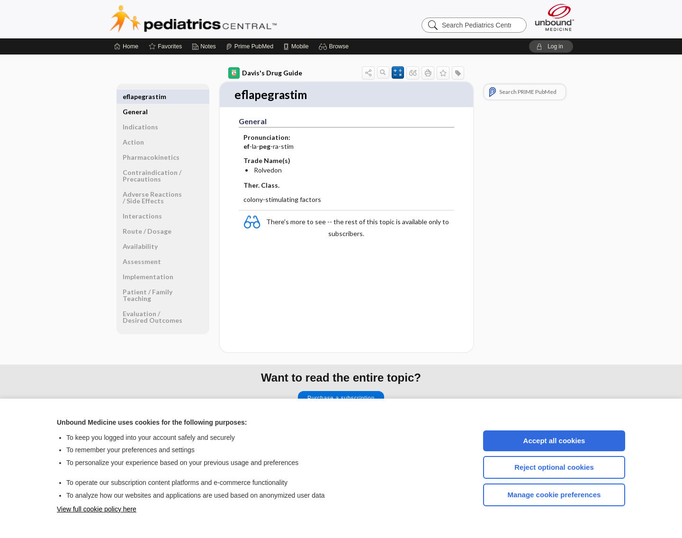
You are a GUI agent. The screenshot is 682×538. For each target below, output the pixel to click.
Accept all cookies (554, 441)
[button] (335, 46)
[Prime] (249, 46)
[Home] (126, 46)
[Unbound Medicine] (554, 17)
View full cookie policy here (96, 509)
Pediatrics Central (227, 19)
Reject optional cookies (554, 467)
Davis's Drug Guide (265, 73)
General (135, 96)
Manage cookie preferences (554, 495)
